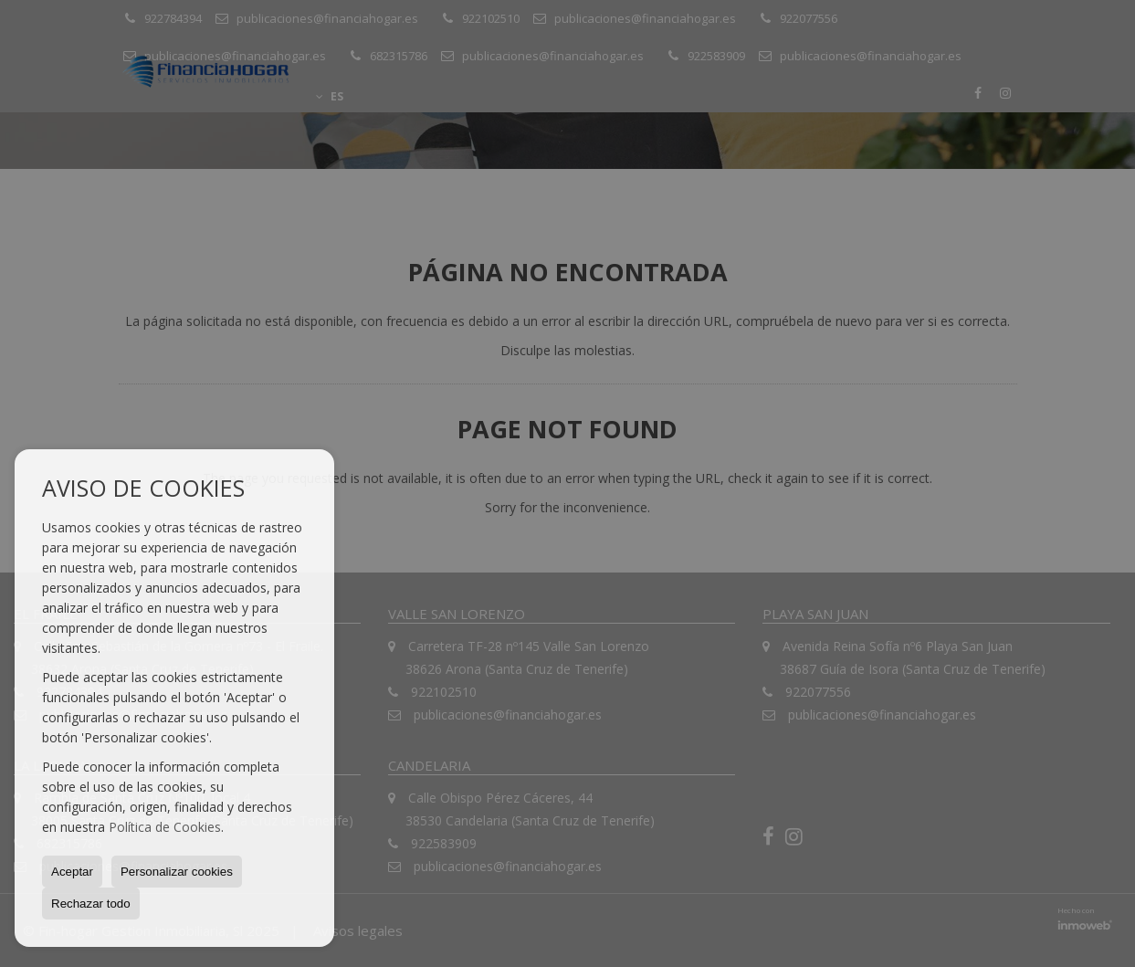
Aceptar (72, 871)
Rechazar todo (91, 903)
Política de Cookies (165, 827)
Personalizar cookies (177, 871)
